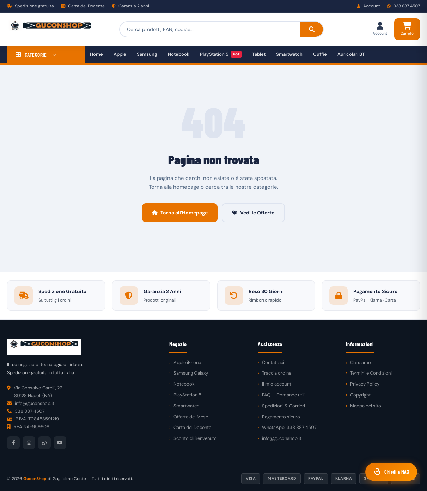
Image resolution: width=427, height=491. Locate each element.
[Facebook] (13, 442)
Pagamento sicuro (281, 417)
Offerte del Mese (190, 417)
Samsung (147, 54)
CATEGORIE (36, 54)
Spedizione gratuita (30, 6)
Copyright (360, 395)
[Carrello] (407, 29)
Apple (120, 54)
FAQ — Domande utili (283, 395)
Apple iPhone (187, 362)
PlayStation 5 (221, 54)
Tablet (259, 54)
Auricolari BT (351, 54)
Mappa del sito (365, 406)
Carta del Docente (83, 6)
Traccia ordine (276, 373)
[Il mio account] (380, 29)
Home (96, 54)
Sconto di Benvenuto (195, 438)
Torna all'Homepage (180, 213)
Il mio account (276, 384)
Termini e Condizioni (371, 373)
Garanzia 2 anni (130, 6)
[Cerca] (311, 29)
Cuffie (320, 54)
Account (368, 6)
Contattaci (273, 362)
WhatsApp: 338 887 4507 (289, 427)
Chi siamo (360, 362)
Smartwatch (289, 54)
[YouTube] (60, 442)
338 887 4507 (403, 6)
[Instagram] (29, 442)
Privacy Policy (364, 384)
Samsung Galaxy (190, 373)
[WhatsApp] (44, 442)
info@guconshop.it (281, 438)
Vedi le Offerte (253, 213)
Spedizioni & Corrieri (283, 406)
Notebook (178, 54)
